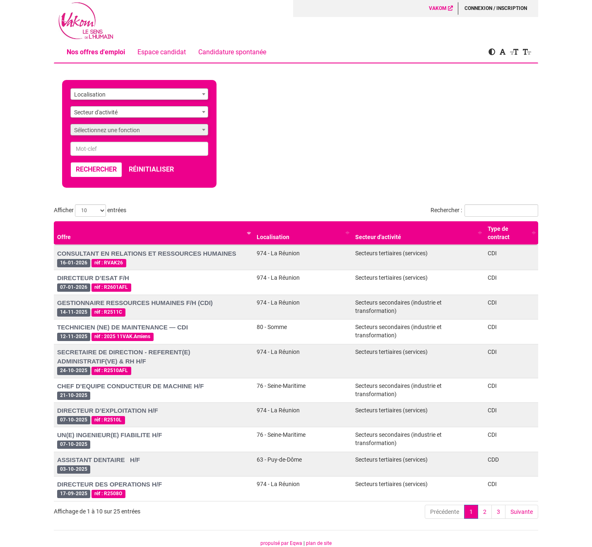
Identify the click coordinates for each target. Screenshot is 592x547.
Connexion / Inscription (495, 8)
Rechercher (96, 169)
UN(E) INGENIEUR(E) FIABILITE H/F (109, 434)
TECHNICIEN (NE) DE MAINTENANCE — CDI (122, 327)
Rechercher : (484, 210)
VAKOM (441, 8)
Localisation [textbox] (90, 94)
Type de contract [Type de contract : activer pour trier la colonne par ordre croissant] (499, 232)
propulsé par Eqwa (281, 543)
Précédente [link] (444, 511)
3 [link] (498, 511)
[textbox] (139, 130)
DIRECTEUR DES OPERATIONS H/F (109, 484)
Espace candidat (161, 52)
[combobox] (139, 94)
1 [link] (471, 511)
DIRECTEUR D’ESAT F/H (93, 277)
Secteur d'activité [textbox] (96, 112)
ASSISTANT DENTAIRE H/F (98, 459)
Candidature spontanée (232, 52)
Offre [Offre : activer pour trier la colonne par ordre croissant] (64, 237)
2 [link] (484, 511)
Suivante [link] (521, 511)
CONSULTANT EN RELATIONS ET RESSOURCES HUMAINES (146, 253)
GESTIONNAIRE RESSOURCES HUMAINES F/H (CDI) (135, 302)
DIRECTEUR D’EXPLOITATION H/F (107, 410)
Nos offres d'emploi (96, 52)
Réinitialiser (151, 169)
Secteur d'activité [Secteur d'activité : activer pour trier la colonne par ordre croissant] (378, 237)
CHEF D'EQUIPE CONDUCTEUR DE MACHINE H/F (130, 386)
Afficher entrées (90, 210)
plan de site (319, 543)
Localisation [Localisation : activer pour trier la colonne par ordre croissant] (273, 237)
